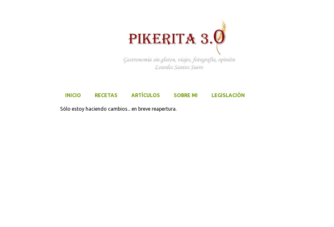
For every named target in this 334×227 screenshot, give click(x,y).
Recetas (106, 95)
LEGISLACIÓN (228, 95)
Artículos (145, 95)
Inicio (73, 95)
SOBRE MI (186, 95)
